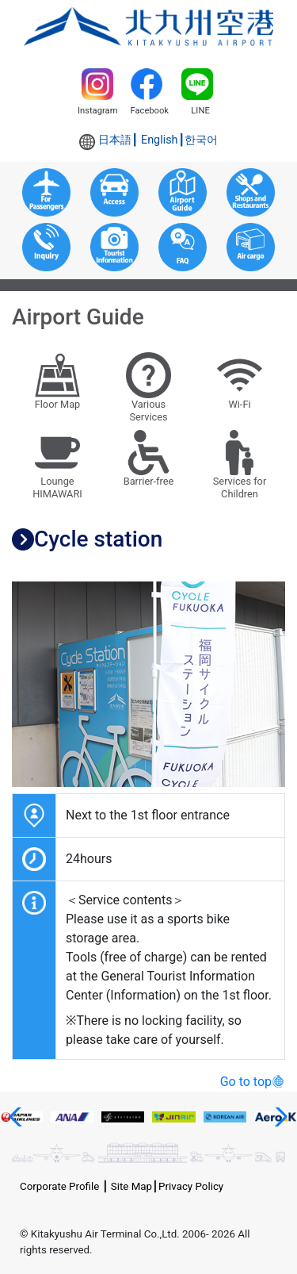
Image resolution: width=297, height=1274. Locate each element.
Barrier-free (149, 459)
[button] (18, 1116)
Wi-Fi (240, 381)
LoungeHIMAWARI (57, 465)
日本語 (114, 140)
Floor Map (58, 381)
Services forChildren (240, 465)
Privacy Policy (190, 1186)
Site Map (131, 1186)
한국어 (201, 140)
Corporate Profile (59, 1186)
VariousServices (149, 387)
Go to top (246, 1081)
